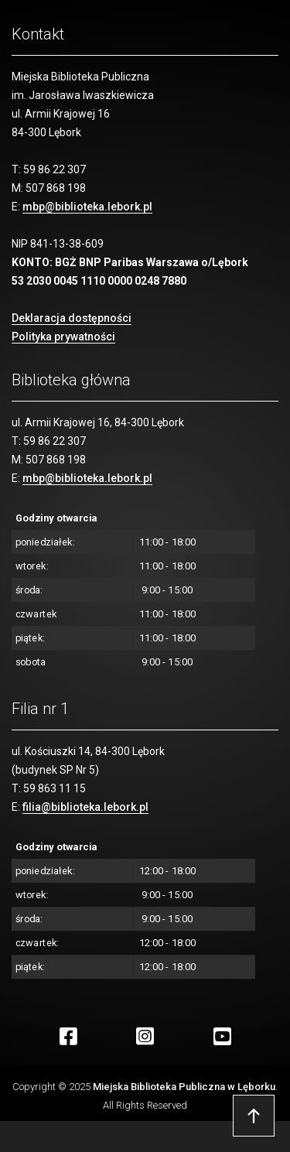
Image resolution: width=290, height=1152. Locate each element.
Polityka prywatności (63, 336)
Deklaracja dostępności (71, 318)
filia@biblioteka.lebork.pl (85, 807)
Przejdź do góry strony (254, 1116)
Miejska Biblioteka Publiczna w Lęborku (184, 1086)
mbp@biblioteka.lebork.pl (87, 206)
